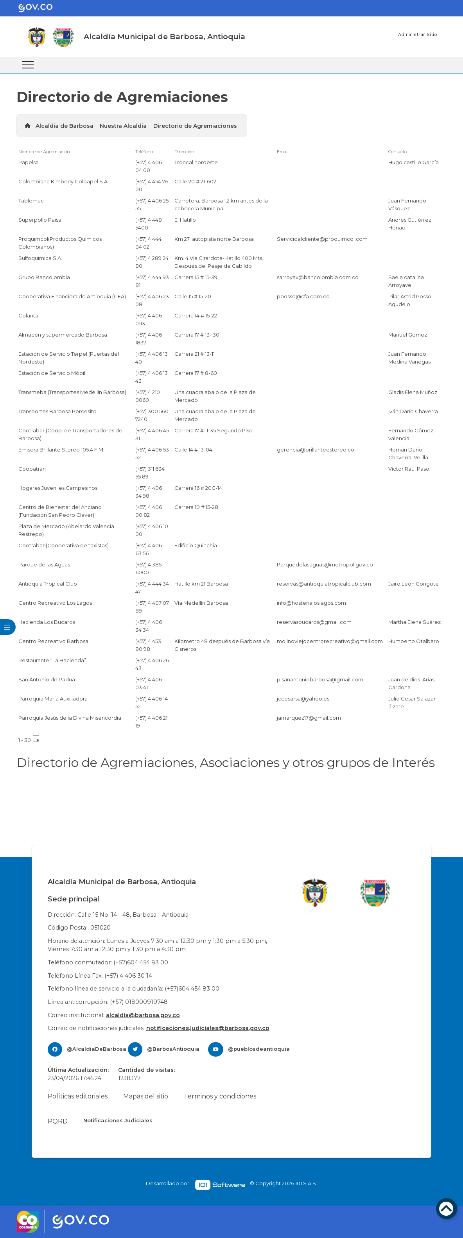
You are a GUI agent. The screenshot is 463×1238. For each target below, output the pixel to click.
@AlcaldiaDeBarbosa (96, 1049)
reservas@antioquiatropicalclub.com (324, 583)
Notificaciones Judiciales (118, 1120)
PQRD (58, 1121)
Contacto (397, 151)
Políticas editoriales (78, 1096)
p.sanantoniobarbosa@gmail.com (320, 679)
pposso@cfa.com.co (303, 296)
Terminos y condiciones (220, 1096)
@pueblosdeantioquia (259, 1049)
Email (283, 151)
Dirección (184, 151)
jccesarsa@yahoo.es (303, 698)
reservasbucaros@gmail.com (314, 622)
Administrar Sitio (417, 34)
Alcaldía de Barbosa (64, 125)
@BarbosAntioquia (173, 1049)
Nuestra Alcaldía (123, 125)
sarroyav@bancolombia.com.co (318, 277)
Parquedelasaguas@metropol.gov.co (325, 564)
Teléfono (144, 151)
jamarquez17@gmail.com (309, 718)
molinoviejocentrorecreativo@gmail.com (330, 641)
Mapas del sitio (145, 1096)
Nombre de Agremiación (44, 151)
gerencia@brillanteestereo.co (315, 449)
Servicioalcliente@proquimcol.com (322, 239)
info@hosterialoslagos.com (311, 603)
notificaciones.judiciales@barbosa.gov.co (207, 1028)
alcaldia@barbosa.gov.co (143, 1015)
